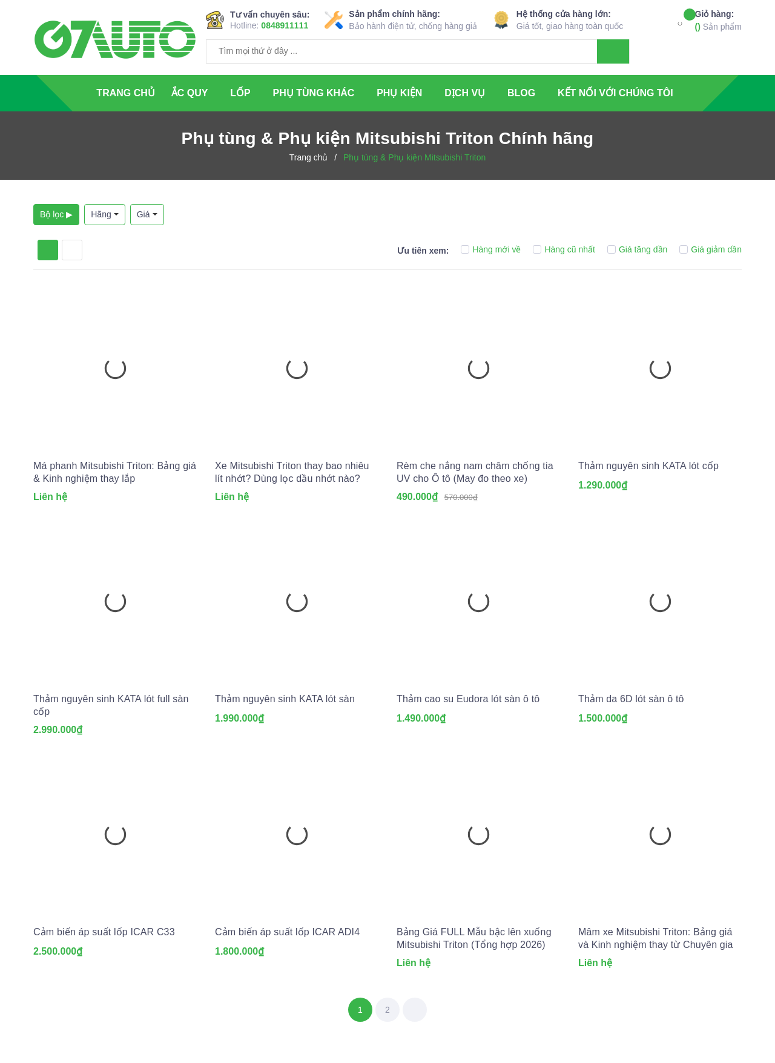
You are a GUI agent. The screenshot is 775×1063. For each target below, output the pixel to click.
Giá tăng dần (637, 249)
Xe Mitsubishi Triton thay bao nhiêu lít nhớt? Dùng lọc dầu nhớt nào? (292, 472)
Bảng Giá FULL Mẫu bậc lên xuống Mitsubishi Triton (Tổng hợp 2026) (474, 938)
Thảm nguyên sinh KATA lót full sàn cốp (111, 705)
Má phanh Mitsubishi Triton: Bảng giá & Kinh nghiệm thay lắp (114, 472)
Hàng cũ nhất (564, 249)
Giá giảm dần (710, 249)
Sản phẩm (718, 19)
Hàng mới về (491, 249)
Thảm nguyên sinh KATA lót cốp (648, 466)
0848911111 (284, 25)
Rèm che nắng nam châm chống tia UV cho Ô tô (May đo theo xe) (475, 472)
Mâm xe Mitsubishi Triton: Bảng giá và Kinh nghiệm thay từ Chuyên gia (655, 938)
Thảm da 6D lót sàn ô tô (631, 699)
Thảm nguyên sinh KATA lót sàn (285, 699)
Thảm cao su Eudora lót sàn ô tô (468, 699)
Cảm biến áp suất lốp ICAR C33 (104, 932)
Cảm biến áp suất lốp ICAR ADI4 (287, 932)
